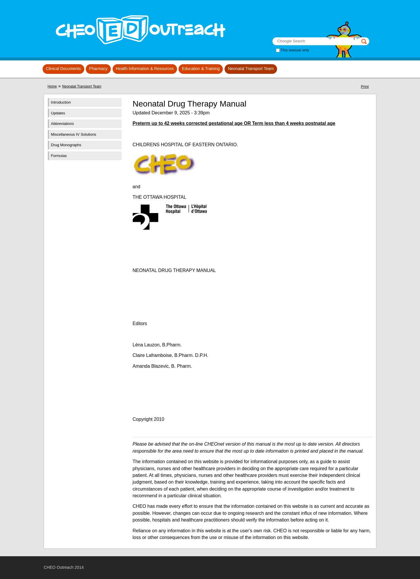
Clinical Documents (63, 68)
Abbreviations (62, 123)
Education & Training (201, 68)
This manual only (295, 50)
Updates (58, 113)
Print (365, 86)
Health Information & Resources (145, 68)
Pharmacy (98, 68)
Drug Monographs (66, 145)
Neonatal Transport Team (251, 68)
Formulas (59, 156)
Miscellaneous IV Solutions (73, 134)
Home (52, 86)
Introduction (61, 102)
